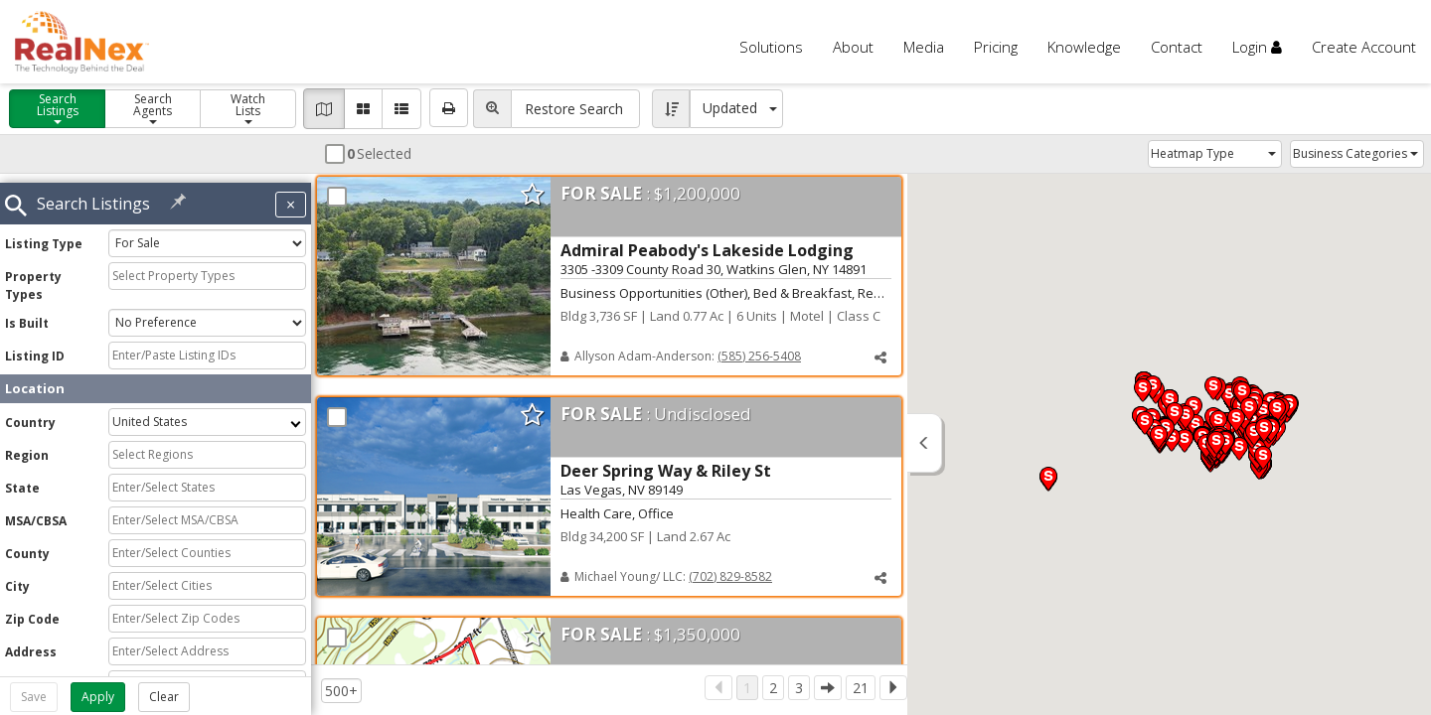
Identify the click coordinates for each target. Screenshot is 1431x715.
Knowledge (1084, 47)
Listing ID (35, 346)
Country (30, 412)
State (22, 478)
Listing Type (43, 233)
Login (1257, 47)
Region (27, 445)
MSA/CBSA (36, 510)
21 (861, 687)
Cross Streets (48, 674)
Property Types (33, 275)
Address (31, 642)
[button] (880, 359)
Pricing (996, 47)
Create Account (1364, 47)
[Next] (893, 687)
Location (35, 378)
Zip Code (32, 609)
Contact (1176, 47)
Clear (164, 696)
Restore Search (574, 108)
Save (34, 696)
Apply (97, 696)
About (853, 47)
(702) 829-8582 (730, 578)
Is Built (27, 313)
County (27, 543)
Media (923, 47)
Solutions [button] (771, 47)
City (17, 576)
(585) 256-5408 (759, 358)
